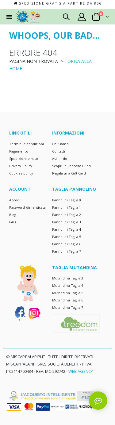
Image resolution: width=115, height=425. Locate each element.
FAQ (12, 222)
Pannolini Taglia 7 (66, 251)
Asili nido (59, 158)
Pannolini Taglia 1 (66, 207)
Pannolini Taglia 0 (66, 200)
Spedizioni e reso (23, 158)
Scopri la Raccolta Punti (71, 166)
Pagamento (18, 151)
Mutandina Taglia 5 (67, 292)
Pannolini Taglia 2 (66, 214)
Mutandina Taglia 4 (67, 285)
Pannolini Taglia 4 (66, 229)
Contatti (58, 151)
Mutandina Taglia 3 (67, 278)
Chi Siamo (60, 144)
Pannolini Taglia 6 (66, 244)
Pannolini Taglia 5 (66, 236)
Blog (12, 214)
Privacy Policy (20, 166)
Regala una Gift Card (69, 173)
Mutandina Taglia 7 (67, 307)
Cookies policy (21, 173)
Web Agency (80, 371)
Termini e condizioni (26, 144)
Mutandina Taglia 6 (67, 300)
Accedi (14, 200)
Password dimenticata (27, 207)
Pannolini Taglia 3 (66, 222)
